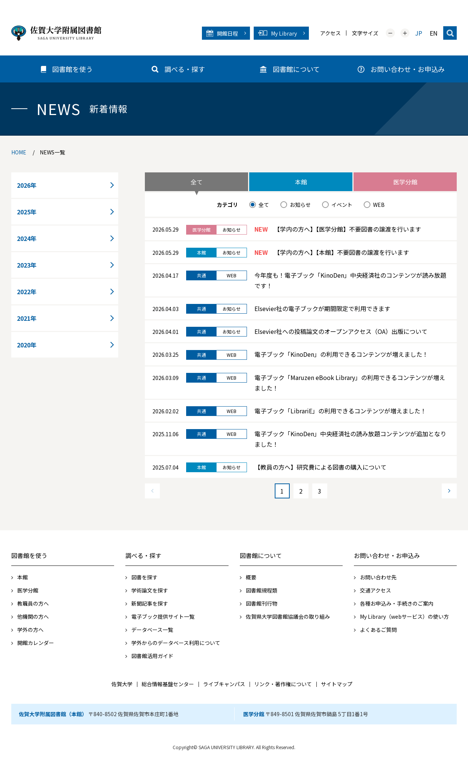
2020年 (26, 344)
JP (418, 32)
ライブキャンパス (224, 684)
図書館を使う (29, 555)
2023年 (26, 264)
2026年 (26, 185)
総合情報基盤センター (167, 684)
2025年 (26, 211)
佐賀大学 (121, 684)
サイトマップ (336, 684)
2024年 (26, 238)
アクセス (330, 33)
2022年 (26, 291)
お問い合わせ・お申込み (387, 555)
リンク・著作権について (283, 684)
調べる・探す (143, 555)
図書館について (261, 555)
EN (434, 32)
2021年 (26, 318)
